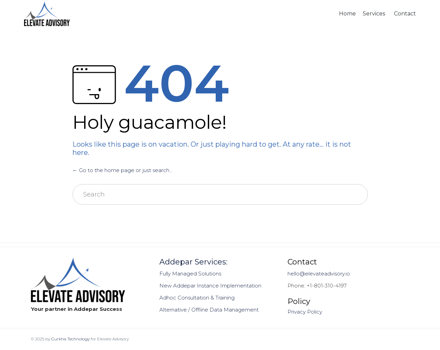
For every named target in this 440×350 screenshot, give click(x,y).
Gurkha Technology (70, 338)
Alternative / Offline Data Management (209, 309)
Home (347, 13)
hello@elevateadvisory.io (318, 273)
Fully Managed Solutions (190, 273)
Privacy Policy (304, 311)
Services (374, 13)
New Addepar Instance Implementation (210, 285)
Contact (405, 13)
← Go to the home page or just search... (122, 170)
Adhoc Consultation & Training (197, 297)
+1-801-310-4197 (327, 285)
